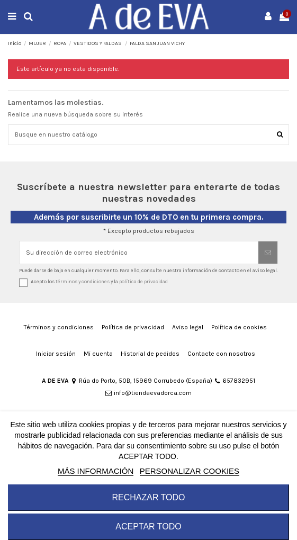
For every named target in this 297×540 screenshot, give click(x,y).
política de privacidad (143, 281)
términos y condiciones (83, 281)
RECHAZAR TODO (148, 497)
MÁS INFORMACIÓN (95, 470)
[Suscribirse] (267, 252)
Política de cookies (239, 327)
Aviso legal (187, 327)
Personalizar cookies (189, 470)
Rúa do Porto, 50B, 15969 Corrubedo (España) (141, 380)
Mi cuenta (98, 353)
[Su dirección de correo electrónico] (139, 252)
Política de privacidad (133, 327)
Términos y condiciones (59, 327)
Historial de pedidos (150, 353)
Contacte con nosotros (221, 353)
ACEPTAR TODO (148, 526)
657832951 (234, 380)
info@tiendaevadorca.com (148, 393)
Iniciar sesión (56, 353)
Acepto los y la (99, 281)
